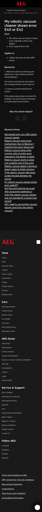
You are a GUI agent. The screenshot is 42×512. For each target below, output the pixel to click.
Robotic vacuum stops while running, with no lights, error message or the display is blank (19, 153)
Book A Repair (7, 417)
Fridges (4, 282)
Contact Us (6, 433)
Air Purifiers (6, 319)
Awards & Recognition (10, 356)
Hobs (4, 262)
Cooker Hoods (7, 274)
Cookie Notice (8, 489)
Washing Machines (8, 307)
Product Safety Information (12, 413)
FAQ (3, 409)
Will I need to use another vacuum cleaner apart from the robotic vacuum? (20, 207)
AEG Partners (7, 347)
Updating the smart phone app (19, 146)
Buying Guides (7, 294)
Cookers (5, 270)
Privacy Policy (7, 380)
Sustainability (7, 368)
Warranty (5, 405)
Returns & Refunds (8, 425)
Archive (4, 372)
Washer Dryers (7, 315)
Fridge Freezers (7, 286)
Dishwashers (6, 278)
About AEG (6, 343)
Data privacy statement (12, 484)
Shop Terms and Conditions (14, 493)
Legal (4, 376)
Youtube (5, 454)
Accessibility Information (13, 498)
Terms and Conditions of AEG (14, 475)
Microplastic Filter (8, 331)
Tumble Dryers (7, 311)
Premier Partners (8, 351)
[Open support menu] (37, 507)
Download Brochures (9, 400)
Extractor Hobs (7, 266)
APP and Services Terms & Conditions (18, 480)
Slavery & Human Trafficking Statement (16, 360)
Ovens (4, 258)
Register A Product (9, 421)
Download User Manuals (11, 396)
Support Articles (8, 429)
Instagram (5, 449)
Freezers (5, 290)
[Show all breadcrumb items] (3, 10)
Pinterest (5, 458)
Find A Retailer (7, 392)
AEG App (5, 364)
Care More (5, 323)
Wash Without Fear (9, 327)
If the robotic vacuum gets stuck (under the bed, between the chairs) (19, 175)
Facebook (5, 445)
